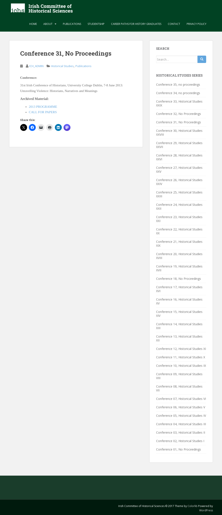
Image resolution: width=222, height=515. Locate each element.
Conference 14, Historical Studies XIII (179, 326)
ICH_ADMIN (36, 66)
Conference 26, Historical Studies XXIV (179, 182)
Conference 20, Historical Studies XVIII (179, 256)
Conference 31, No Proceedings (178, 122)
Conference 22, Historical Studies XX (179, 231)
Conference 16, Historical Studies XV (179, 301)
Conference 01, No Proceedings (178, 449)
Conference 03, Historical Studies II (180, 432)
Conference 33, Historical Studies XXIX (179, 103)
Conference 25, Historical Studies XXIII (179, 194)
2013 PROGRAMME (43, 106)
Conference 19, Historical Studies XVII (179, 268)
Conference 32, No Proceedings (178, 114)
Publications (72, 24)
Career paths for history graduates (136, 24)
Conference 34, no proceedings (178, 93)
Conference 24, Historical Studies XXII (179, 207)
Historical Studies (62, 66)
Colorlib (193, 506)
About (47, 24)
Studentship (96, 24)
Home (33, 24)
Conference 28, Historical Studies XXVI (179, 157)
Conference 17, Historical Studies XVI (179, 289)
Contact (174, 24)
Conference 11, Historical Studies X (180, 357)
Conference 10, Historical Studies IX (181, 366)
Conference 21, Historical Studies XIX (179, 244)
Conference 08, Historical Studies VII (179, 388)
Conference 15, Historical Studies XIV (179, 314)
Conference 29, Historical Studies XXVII (179, 145)
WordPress (206, 510)
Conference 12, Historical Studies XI (181, 349)
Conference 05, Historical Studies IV (181, 416)
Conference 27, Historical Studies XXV (179, 170)
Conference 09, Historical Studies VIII (179, 376)
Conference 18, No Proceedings (178, 279)
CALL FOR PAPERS (43, 112)
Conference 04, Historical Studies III (181, 424)
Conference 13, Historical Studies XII (179, 338)
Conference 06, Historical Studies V (180, 407)
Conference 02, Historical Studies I (180, 441)
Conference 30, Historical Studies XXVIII (179, 133)
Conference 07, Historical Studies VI (181, 399)
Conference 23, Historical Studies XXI (179, 219)
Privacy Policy (196, 24)
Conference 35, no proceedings (178, 84)
